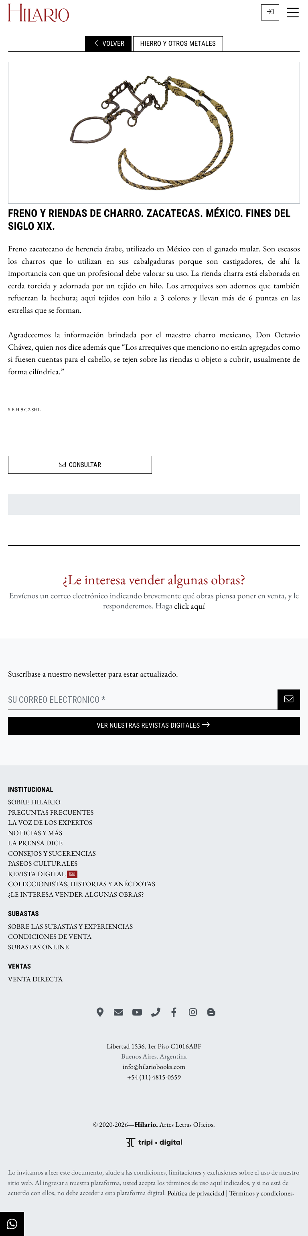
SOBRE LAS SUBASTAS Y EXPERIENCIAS (70, 926)
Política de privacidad (195, 1193)
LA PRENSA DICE (35, 843)
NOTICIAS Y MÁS (35, 832)
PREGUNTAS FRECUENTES (51, 812)
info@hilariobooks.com (154, 1067)
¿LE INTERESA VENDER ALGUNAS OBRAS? (76, 894)
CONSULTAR (80, 465)
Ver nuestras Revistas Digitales (154, 725)
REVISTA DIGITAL (42, 873)
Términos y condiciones (260, 1193)
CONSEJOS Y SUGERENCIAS (52, 853)
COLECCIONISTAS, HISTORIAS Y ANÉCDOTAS (81, 884)
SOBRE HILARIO (34, 802)
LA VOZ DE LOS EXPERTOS (50, 822)
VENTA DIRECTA (35, 979)
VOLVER (108, 44)
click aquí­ (189, 605)
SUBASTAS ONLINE (38, 946)
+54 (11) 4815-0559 (154, 1077)
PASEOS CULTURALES (42, 863)
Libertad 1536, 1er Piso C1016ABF (154, 1046)
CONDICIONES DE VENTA (50, 936)
